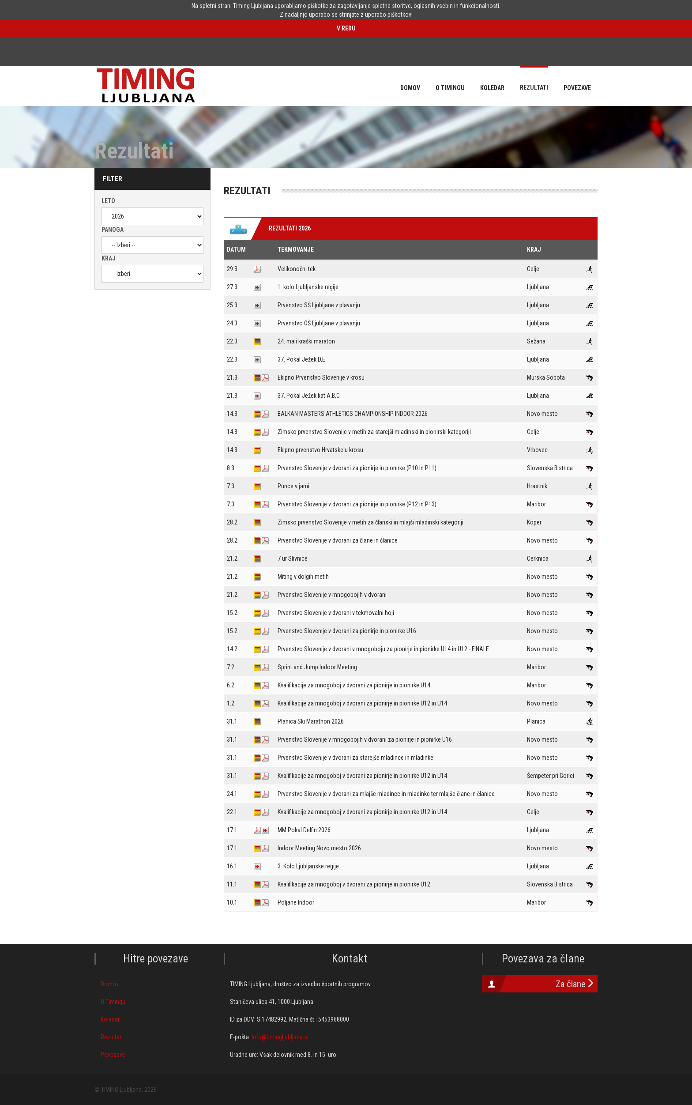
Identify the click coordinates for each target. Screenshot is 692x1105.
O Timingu (113, 1001)
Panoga (113, 229)
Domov (110, 984)
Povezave (113, 1054)
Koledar (110, 1019)
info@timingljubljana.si (280, 1037)
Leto (108, 200)
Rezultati (112, 1037)
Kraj (109, 258)
